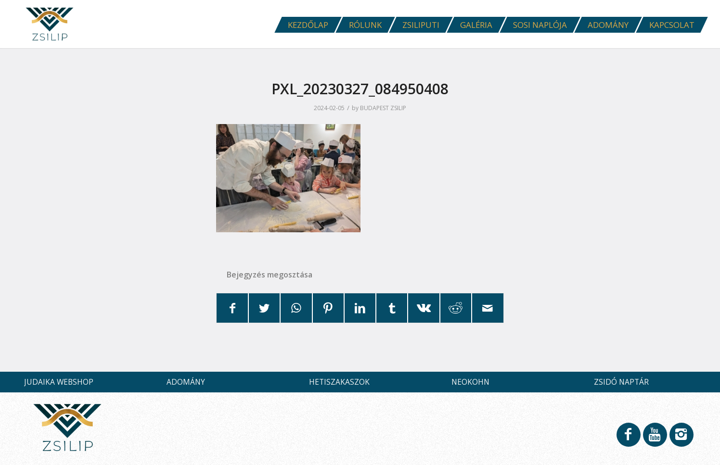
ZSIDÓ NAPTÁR (621, 382)
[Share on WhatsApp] (296, 308)
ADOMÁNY (186, 382)
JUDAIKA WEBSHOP (58, 382)
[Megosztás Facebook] (232, 308)
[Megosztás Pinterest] (328, 308)
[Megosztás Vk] (423, 308)
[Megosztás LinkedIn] (360, 308)
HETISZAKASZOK (339, 382)
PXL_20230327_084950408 (360, 89)
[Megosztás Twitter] (264, 308)
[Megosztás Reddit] (456, 308)
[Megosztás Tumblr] (392, 308)
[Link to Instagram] (681, 439)
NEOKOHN (470, 382)
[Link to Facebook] (628, 439)
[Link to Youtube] (654, 439)
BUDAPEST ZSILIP (383, 108)
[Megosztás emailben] (487, 308)
